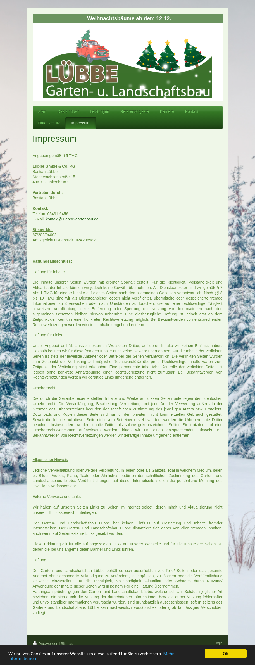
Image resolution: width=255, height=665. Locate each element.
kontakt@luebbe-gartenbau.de (72, 219)
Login (218, 643)
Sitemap (67, 644)
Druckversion (46, 644)
